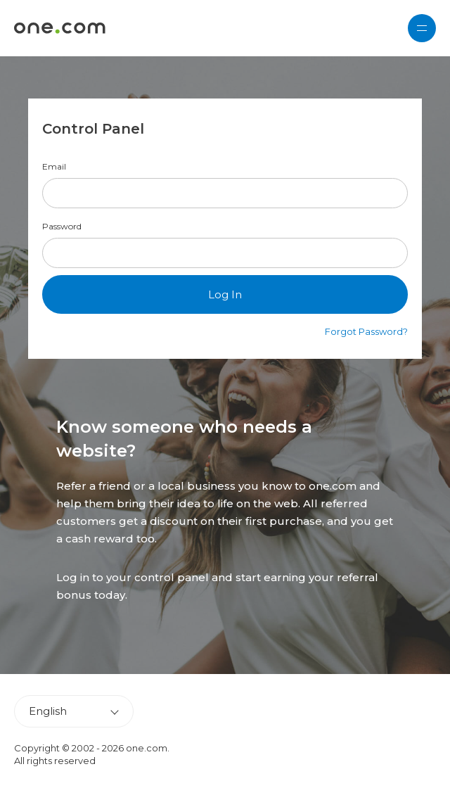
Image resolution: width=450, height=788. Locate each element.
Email (54, 167)
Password (62, 226)
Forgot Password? (366, 331)
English (48, 711)
